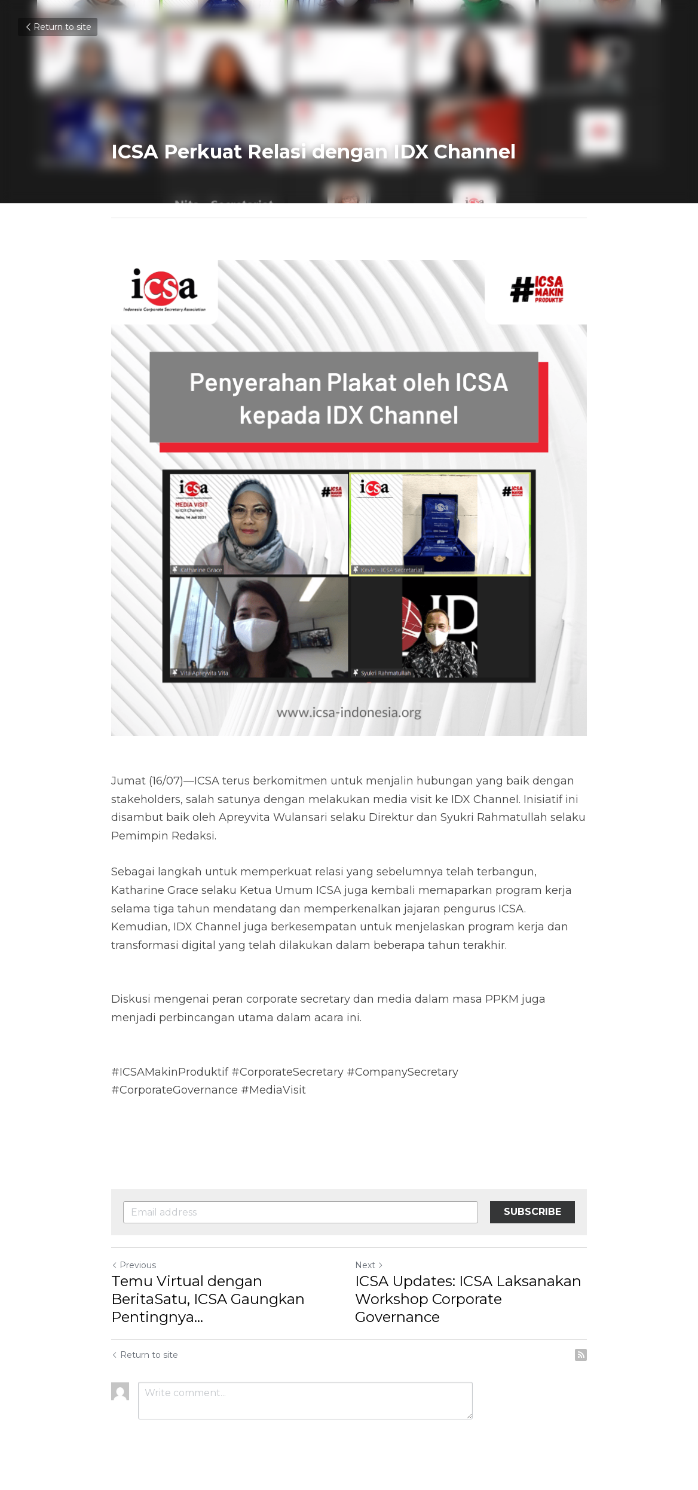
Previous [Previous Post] (133, 1265)
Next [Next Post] (369, 1265)
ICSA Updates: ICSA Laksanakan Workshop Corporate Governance (468, 1299)
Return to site (57, 27)
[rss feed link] (581, 1355)
